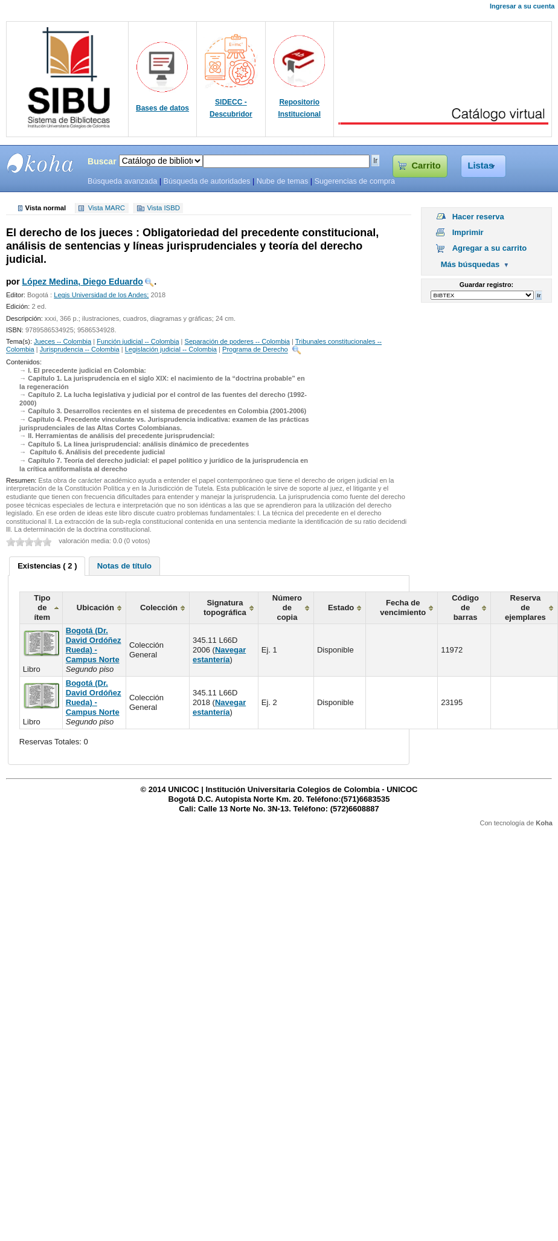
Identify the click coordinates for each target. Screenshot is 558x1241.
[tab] (47, 566)
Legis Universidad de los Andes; (101, 294)
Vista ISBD (163, 208)
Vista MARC (106, 208)
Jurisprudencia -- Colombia (80, 349)
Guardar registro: (486, 284)
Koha (544, 823)
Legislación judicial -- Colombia (171, 349)
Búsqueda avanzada (122, 181)
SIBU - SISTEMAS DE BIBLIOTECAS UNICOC (40, 163)
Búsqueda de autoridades (206, 181)
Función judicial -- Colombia (138, 341)
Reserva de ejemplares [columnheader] (525, 607)
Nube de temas (283, 181)
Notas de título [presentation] (124, 565)
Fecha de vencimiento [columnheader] (403, 607)
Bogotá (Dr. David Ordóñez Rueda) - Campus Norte (93, 645)
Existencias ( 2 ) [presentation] (47, 565)
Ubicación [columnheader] (95, 607)
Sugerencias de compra (355, 181)
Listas (481, 165)
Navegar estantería (219, 654)
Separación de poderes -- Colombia (237, 341)
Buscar (102, 161)
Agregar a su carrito (489, 248)
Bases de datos (162, 108)
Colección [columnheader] (159, 607)
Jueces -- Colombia (62, 341)
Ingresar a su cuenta (522, 6)
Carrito (425, 165)
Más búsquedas (470, 264)
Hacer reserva (478, 216)
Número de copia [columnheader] (287, 607)
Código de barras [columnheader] (465, 607)
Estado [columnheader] (341, 607)
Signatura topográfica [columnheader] (225, 607)
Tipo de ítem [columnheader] (42, 607)
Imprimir (468, 232)
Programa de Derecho (255, 349)
